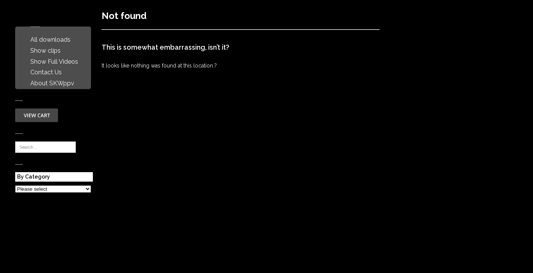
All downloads (50, 39)
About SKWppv (52, 83)
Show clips (45, 50)
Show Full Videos (54, 61)
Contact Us (46, 72)
